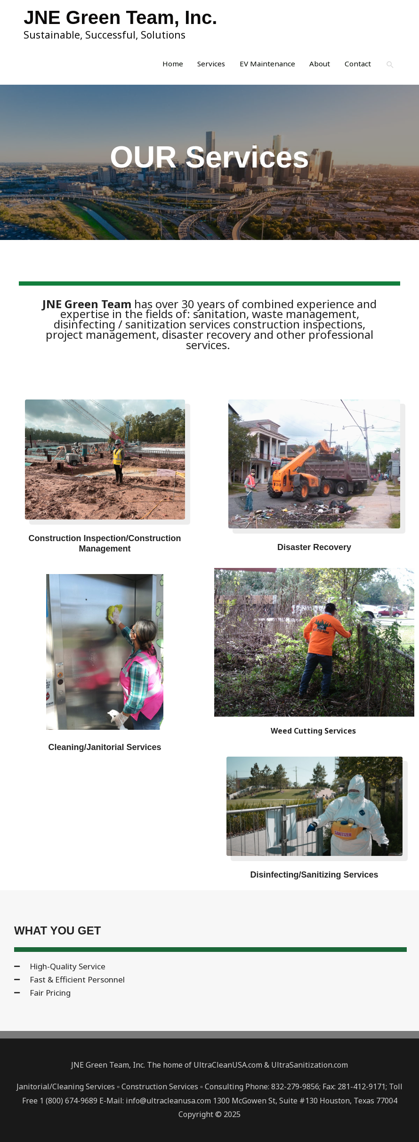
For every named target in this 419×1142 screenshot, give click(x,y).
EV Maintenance (263, 65)
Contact (356, 65)
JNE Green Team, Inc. (127, 17)
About (317, 65)
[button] (390, 65)
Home (164, 65)
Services (204, 65)
